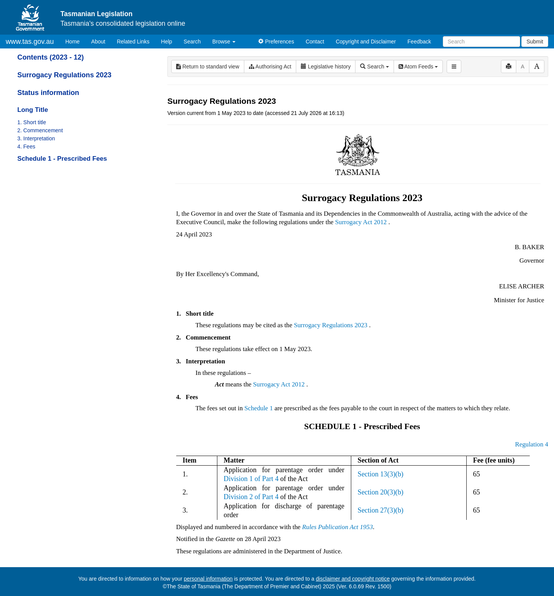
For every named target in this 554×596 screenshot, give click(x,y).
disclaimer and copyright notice (353, 579)
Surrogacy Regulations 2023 (64, 75)
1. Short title (31, 122)
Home (75, 41)
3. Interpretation (36, 138)
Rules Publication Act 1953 (337, 527)
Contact (314, 41)
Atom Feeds (418, 66)
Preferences (276, 41)
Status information (48, 93)
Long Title (32, 109)
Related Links (133, 41)
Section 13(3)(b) (381, 474)
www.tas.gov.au (30, 41)
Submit (534, 41)
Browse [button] (224, 41)
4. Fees (26, 146)
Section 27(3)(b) (381, 510)
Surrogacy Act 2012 (361, 222)
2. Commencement (40, 130)
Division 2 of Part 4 (251, 497)
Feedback (419, 41)
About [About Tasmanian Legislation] (98, 41)
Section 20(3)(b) (381, 492)
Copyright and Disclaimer (366, 41)
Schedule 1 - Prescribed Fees (62, 158)
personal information (208, 579)
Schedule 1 (258, 408)
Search (192, 41)
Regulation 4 (531, 444)
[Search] (481, 41)
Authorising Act (270, 66)
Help (166, 41)
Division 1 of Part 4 (251, 479)
